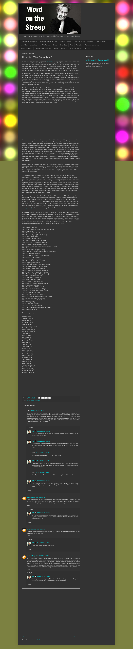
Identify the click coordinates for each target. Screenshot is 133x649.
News (55, 45)
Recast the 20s (30, 400)
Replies (31, 427)
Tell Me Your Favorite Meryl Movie (71, 48)
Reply (28, 424)
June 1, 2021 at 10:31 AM (38, 497)
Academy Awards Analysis (48, 41)
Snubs (56, 48)
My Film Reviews (45, 45)
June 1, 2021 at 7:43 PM (43, 512)
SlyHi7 (29, 497)
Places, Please (30, 209)
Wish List (87, 48)
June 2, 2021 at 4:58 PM (42, 452)
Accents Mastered (65, 41)
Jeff (33, 431)
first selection (50, 61)
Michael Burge (31, 556)
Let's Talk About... (101, 41)
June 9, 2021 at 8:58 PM (43, 576)
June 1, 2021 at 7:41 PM (43, 431)
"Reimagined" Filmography (29, 41)
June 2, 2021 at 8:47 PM (43, 480)
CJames (29, 529)
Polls (71, 45)
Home (51, 637)
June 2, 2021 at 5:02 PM (43, 461)
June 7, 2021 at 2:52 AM (42, 556)
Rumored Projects (26, 48)
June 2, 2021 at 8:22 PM (42, 472)
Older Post (76, 637)
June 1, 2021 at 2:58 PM (38, 529)
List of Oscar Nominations (29, 45)
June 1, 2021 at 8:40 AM (37, 410)
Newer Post (26, 637)
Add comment (27, 590)
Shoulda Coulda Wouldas (43, 48)
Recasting (79, 45)
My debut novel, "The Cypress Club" (98, 60)
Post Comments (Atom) (36, 640)
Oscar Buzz (63, 45)
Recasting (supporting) (92, 45)
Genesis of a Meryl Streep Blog (83, 41)
